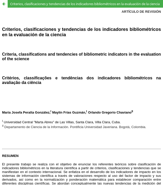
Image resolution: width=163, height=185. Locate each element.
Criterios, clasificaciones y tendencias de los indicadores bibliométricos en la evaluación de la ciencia (85, 4)
